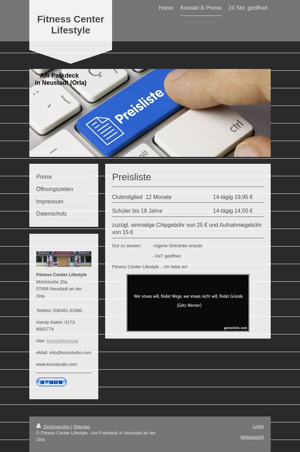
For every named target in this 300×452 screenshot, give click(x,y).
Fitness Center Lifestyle (70, 25)
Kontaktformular (63, 340)
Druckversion (53, 426)
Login (258, 426)
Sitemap (81, 426)
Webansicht (252, 437)
